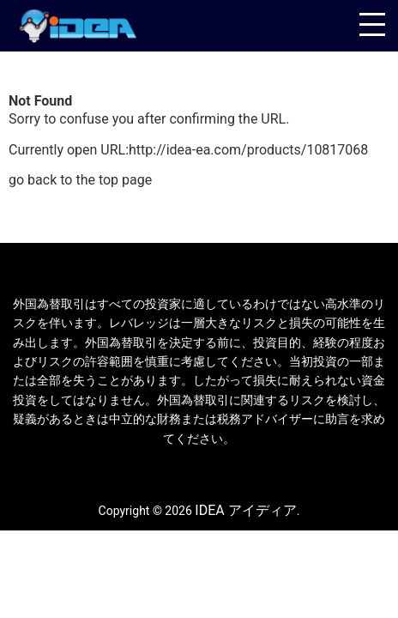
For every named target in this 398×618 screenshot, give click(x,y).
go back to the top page (80, 180)
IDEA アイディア (245, 510)
